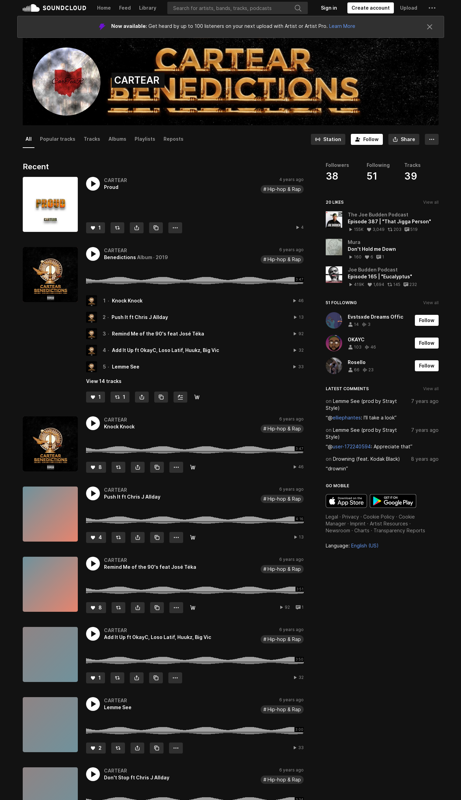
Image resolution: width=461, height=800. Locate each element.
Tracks (92, 139)
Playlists (145, 139)
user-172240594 (352, 446)
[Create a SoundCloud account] (370, 7)
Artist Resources (389, 523)
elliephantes (347, 417)
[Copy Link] (156, 227)
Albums (117, 139)
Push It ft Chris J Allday (140, 317)
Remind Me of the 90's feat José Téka (158, 334)
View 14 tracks (104, 381)
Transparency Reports (399, 530)
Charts (361, 530)
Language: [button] (352, 545)
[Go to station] (328, 139)
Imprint (358, 523)
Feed (125, 8)
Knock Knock (127, 300)
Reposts (174, 139)
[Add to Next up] (180, 397)
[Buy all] (197, 397)
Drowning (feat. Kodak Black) (366, 459)
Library (147, 8)
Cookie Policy (379, 517)
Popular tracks (57, 139)
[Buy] (193, 467)
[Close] (429, 27)
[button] (432, 8)
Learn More (342, 26)
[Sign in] (329, 7)
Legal (332, 517)
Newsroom (338, 530)
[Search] (237, 8)
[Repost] (117, 227)
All (28, 139)
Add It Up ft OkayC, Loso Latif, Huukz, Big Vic (165, 350)
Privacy (350, 517)
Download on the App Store (346, 501)
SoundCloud (54, 8)
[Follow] (367, 139)
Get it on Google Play (393, 501)
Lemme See (125, 367)
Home (104, 8)
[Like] (95, 227)
